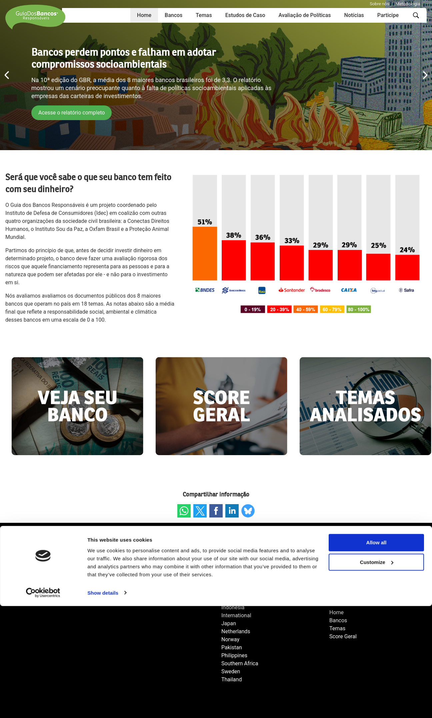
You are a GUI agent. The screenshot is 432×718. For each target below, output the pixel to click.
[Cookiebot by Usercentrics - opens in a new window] (43, 705)
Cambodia (233, 575)
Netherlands (235, 631)
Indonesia (233, 607)
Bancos (173, 15)
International (236, 615)
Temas (204, 15)
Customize (376, 674)
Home (144, 15)
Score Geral (343, 636)
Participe (388, 15)
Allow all (376, 655)
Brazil (228, 567)
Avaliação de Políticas (304, 15)
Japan (228, 623)
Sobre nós (379, 3)
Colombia (232, 583)
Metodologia (408, 3)
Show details (102, 705)
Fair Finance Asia (241, 591)
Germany (232, 599)
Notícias (354, 15)
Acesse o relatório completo (72, 112)
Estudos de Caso (245, 15)
